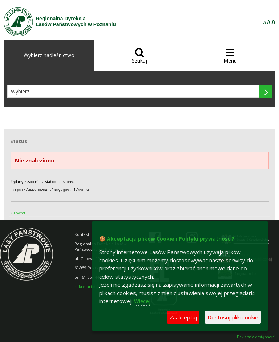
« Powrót (18, 212)
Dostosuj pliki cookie (232, 317)
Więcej (142, 301)
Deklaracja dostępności (256, 337)
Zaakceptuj (183, 317)
